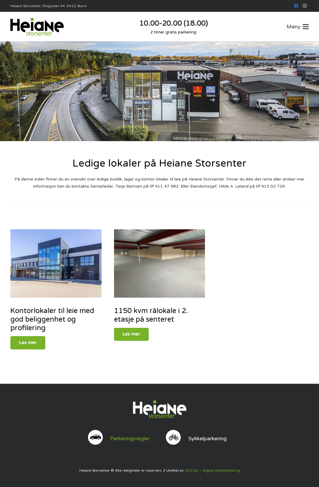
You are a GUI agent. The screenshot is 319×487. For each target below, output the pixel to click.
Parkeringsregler (130, 438)
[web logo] (37, 27)
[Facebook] (296, 6)
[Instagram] (304, 6)
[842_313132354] (56, 263)
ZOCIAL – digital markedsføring (212, 470)
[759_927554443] (159, 263)
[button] (297, 26)
